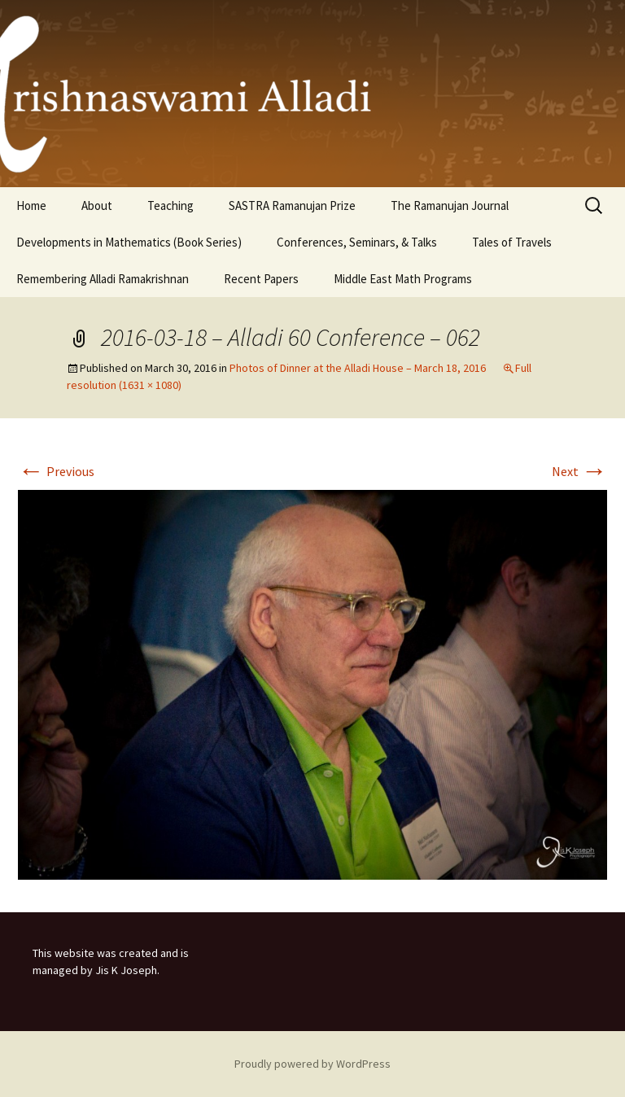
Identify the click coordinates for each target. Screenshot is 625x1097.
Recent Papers (261, 278)
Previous (56, 471)
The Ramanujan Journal (450, 205)
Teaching (170, 205)
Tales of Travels (512, 242)
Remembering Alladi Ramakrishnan (102, 278)
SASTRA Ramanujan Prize (292, 205)
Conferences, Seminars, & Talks (357, 242)
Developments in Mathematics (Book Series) (129, 242)
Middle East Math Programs (403, 278)
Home (31, 205)
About (96, 205)
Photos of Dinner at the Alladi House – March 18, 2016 (357, 368)
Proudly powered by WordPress (312, 1063)
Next (579, 471)
